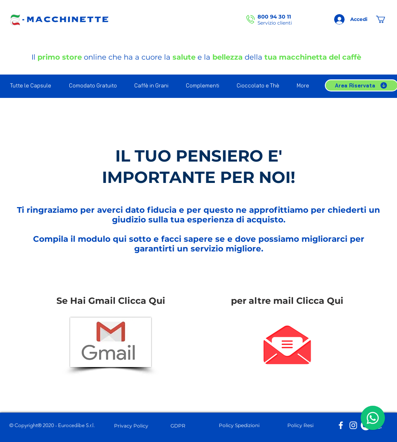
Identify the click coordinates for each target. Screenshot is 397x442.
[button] (385, 19)
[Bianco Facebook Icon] (341, 425)
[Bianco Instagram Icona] (353, 425)
